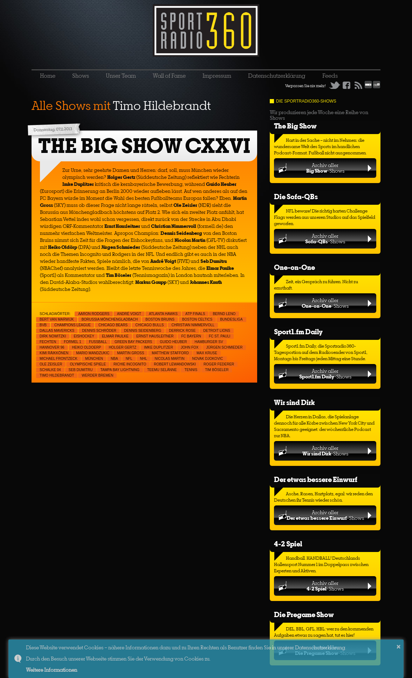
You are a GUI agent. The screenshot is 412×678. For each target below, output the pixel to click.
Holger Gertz (122, 347)
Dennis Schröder (99, 331)
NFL (129, 359)
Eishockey (84, 336)
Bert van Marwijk (57, 319)
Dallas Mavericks (57, 331)
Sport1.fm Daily (298, 332)
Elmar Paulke (115, 336)
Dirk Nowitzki (53, 336)
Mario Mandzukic (92, 353)
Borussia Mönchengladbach (110, 319)
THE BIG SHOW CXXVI (144, 146)
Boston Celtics (197, 319)
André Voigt (129, 314)
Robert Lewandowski (175, 364)
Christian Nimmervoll (192, 325)
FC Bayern (191, 336)
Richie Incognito (130, 364)
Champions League (72, 325)
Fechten (48, 342)
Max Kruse (207, 353)
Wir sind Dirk (294, 402)
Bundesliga (231, 319)
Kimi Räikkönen (54, 353)
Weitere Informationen (51, 669)
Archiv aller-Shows (325, 167)
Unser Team (121, 75)
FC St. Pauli (220, 336)
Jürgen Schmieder (224, 347)
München (94, 359)
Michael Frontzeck (58, 359)
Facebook (346, 85)
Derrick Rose (182, 331)
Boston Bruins (159, 319)
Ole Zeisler (51, 364)
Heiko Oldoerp (86, 347)
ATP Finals (195, 314)
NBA (114, 359)
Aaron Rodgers (93, 314)
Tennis (190, 370)
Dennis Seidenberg (142, 331)
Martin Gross (130, 353)
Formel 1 (72, 342)
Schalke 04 (50, 370)
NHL (143, 359)
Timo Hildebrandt (57, 375)
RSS (358, 85)
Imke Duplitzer (158, 347)
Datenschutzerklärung (276, 75)
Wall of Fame (169, 75)
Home (47, 75)
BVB (43, 325)
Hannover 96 (52, 347)
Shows (80, 75)
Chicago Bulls (149, 325)
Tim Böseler (216, 370)
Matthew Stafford (170, 353)
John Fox (190, 347)
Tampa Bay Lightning (120, 370)
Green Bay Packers (133, 342)
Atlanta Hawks (163, 314)
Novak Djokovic (207, 359)
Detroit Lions (216, 331)
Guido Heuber (173, 342)
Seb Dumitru (81, 370)
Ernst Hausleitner (155, 336)
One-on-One (294, 267)
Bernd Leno (224, 314)
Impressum (216, 75)
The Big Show (295, 126)
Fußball (98, 342)
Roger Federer (219, 364)
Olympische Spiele (88, 364)
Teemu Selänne (162, 370)
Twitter (335, 85)
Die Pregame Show (304, 614)
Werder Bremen (97, 375)
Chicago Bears (113, 325)
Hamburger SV (209, 342)
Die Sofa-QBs (296, 196)
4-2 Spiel (288, 544)
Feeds (330, 75)
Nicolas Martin (170, 359)
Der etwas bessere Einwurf (315, 479)
